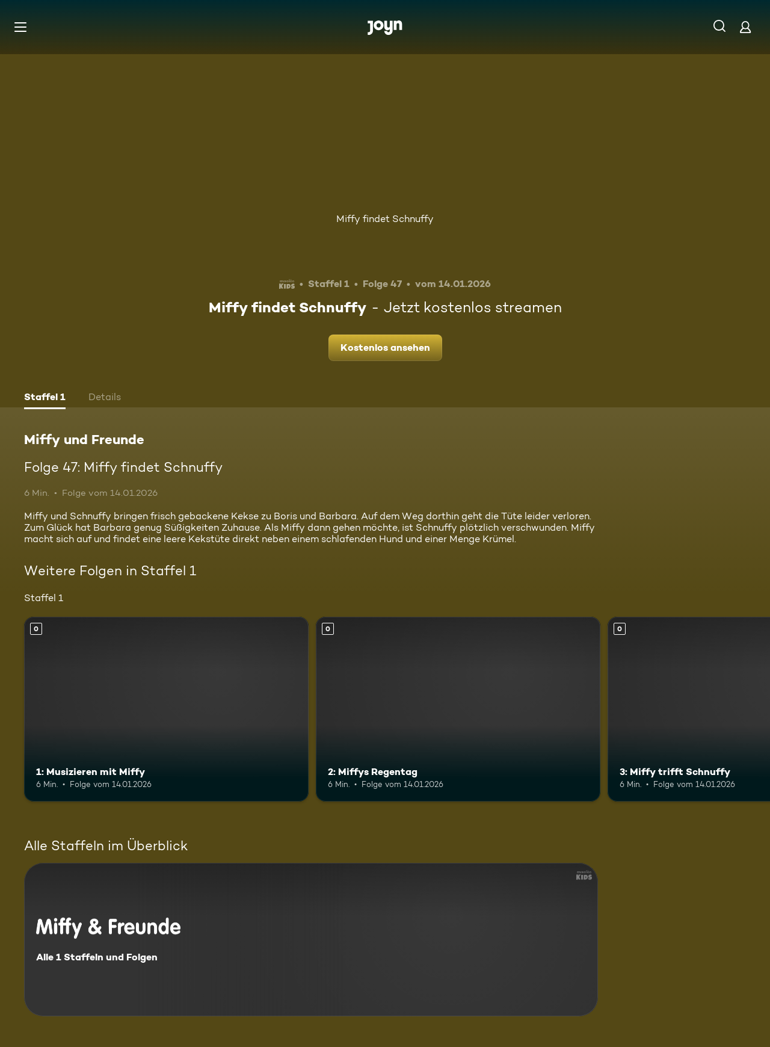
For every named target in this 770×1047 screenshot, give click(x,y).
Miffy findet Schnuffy (385, 218)
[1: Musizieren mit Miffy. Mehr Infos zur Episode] (166, 709)
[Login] (745, 26)
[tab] (45, 398)
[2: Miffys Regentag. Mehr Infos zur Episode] (458, 709)
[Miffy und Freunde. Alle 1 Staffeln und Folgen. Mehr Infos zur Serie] (311, 939)
